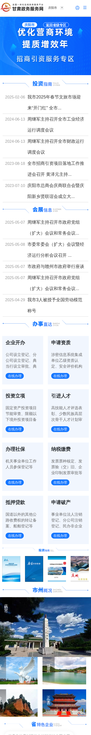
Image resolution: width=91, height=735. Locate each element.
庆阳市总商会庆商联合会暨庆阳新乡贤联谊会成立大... (55, 191)
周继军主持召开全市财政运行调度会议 (55, 147)
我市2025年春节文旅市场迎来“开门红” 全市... (54, 102)
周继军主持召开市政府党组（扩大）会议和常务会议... (53, 228)
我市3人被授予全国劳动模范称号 (54, 305)
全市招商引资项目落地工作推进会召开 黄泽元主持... (55, 169)
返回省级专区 (56, 25)
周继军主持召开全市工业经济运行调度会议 (55, 125)
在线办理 (15, 376)
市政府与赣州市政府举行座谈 (55, 266)
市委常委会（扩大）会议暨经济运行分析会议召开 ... (55, 250)
